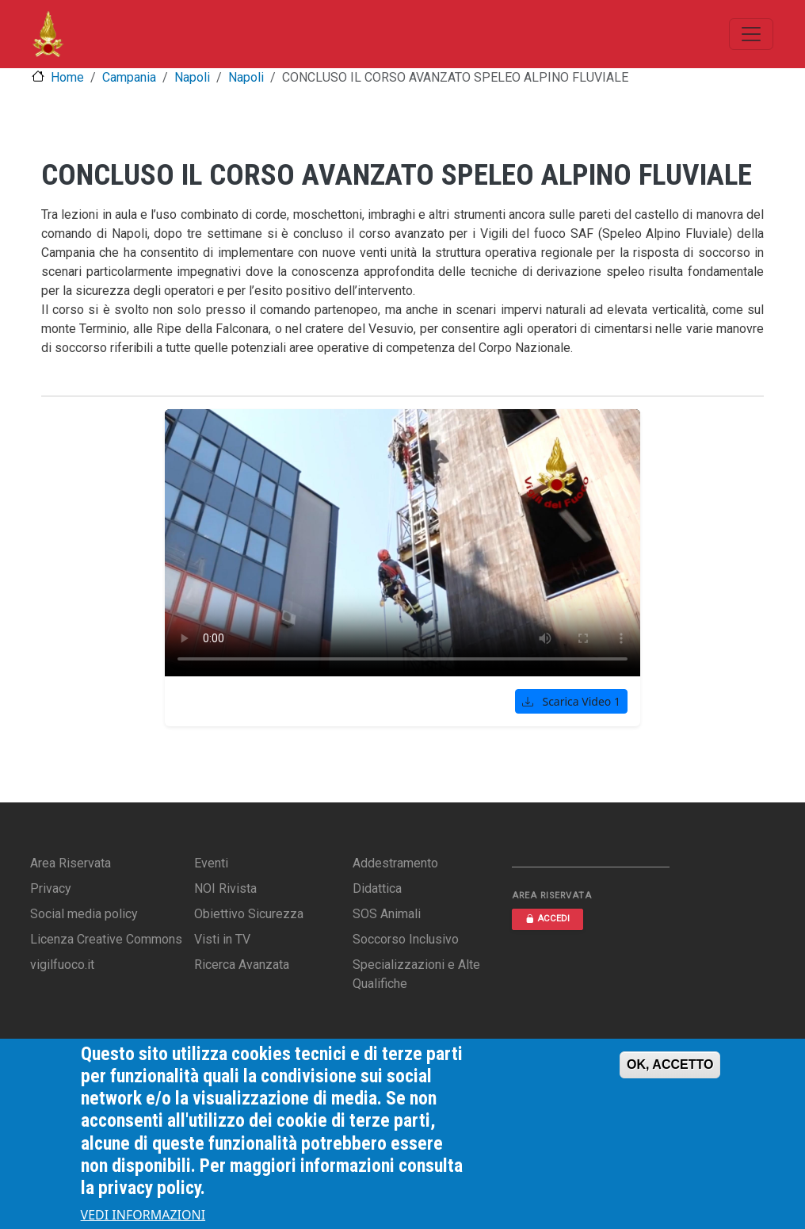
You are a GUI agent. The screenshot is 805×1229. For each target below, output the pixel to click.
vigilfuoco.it (62, 964)
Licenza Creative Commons (106, 939)
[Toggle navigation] (751, 34)
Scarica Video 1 (571, 701)
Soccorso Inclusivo (406, 939)
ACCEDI (547, 918)
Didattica (377, 888)
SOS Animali (387, 913)
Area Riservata (70, 863)
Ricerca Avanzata (241, 964)
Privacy (50, 888)
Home (67, 77)
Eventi (211, 863)
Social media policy (84, 913)
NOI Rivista (225, 888)
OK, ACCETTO (670, 1064)
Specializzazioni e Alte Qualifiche (416, 974)
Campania (129, 77)
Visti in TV (222, 939)
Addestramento (395, 863)
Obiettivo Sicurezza (248, 913)
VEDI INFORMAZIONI (143, 1214)
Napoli (192, 77)
